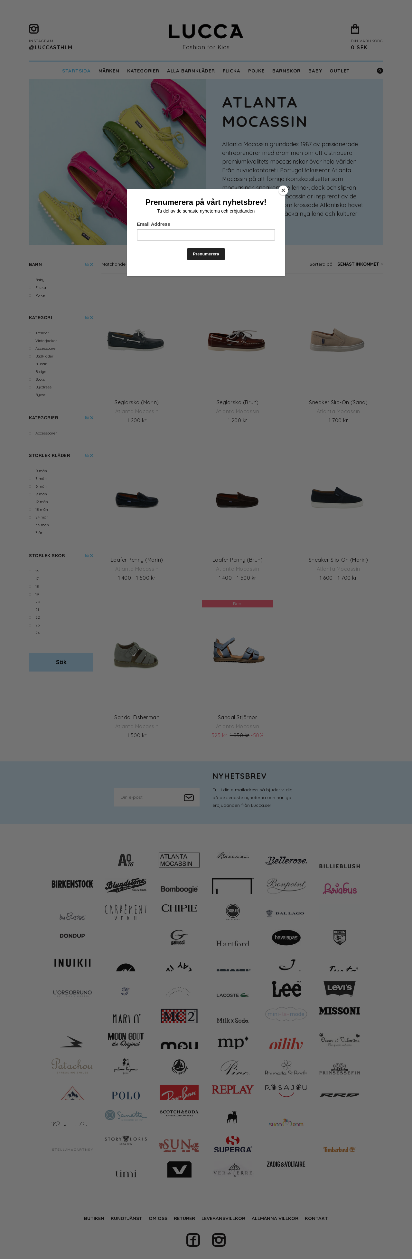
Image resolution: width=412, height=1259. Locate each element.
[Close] (283, 190)
